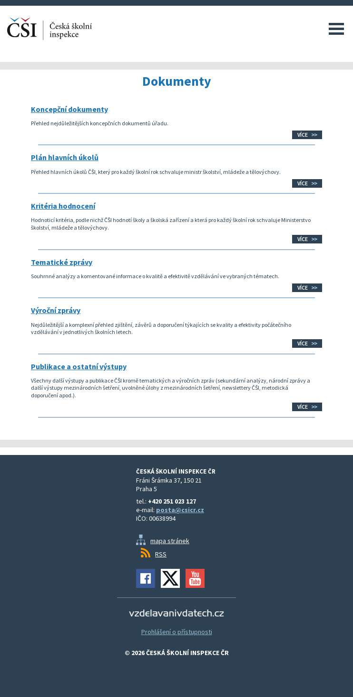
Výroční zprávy (55, 310)
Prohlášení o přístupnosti (176, 631)
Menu (336, 28)
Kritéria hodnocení (63, 206)
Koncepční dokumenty (69, 109)
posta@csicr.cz (180, 509)
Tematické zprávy (61, 262)
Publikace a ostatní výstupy (79, 366)
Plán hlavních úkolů (64, 157)
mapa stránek (169, 540)
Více (302, 134)
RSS (161, 554)
